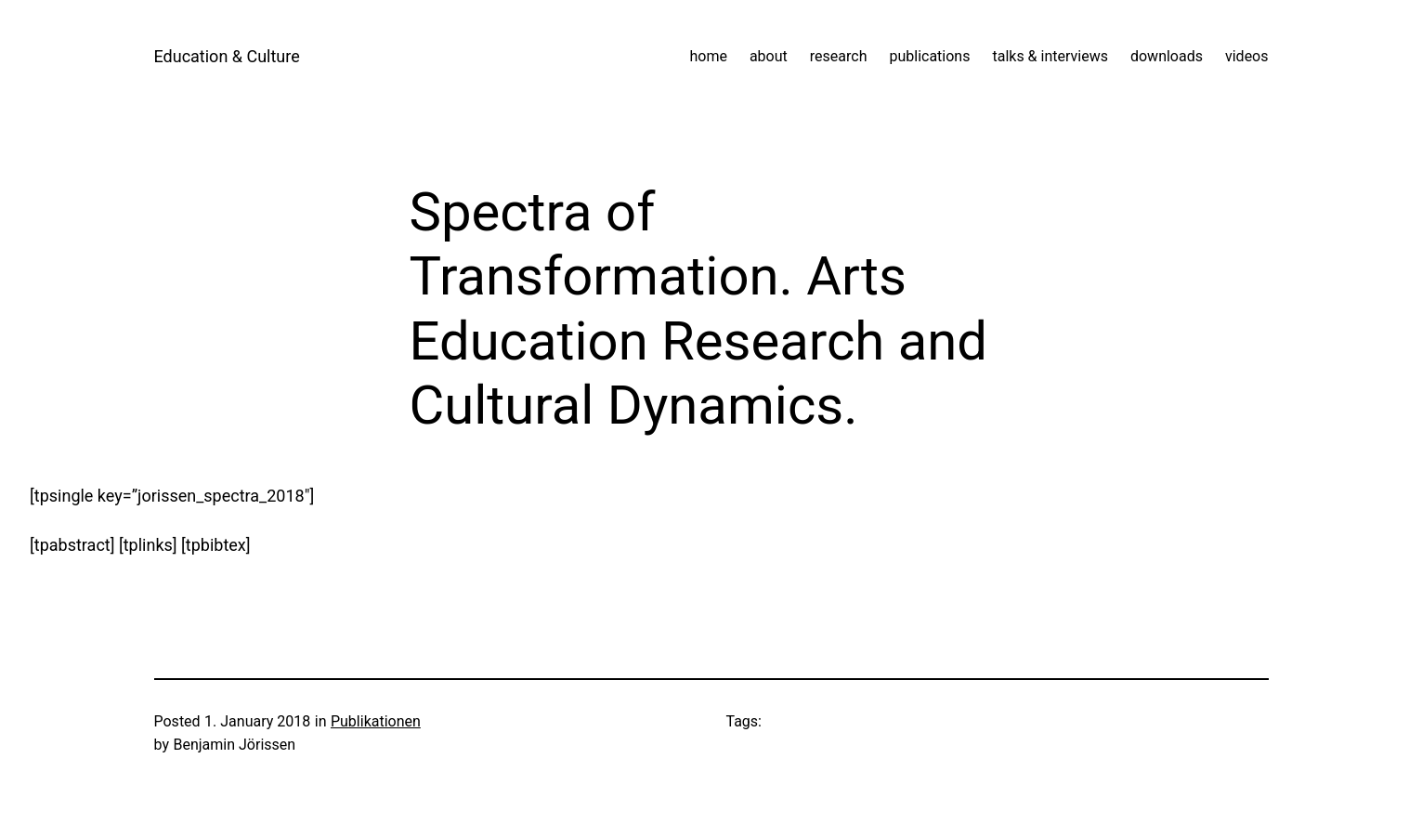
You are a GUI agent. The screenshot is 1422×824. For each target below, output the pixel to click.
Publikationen (376, 721)
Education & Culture (227, 56)
